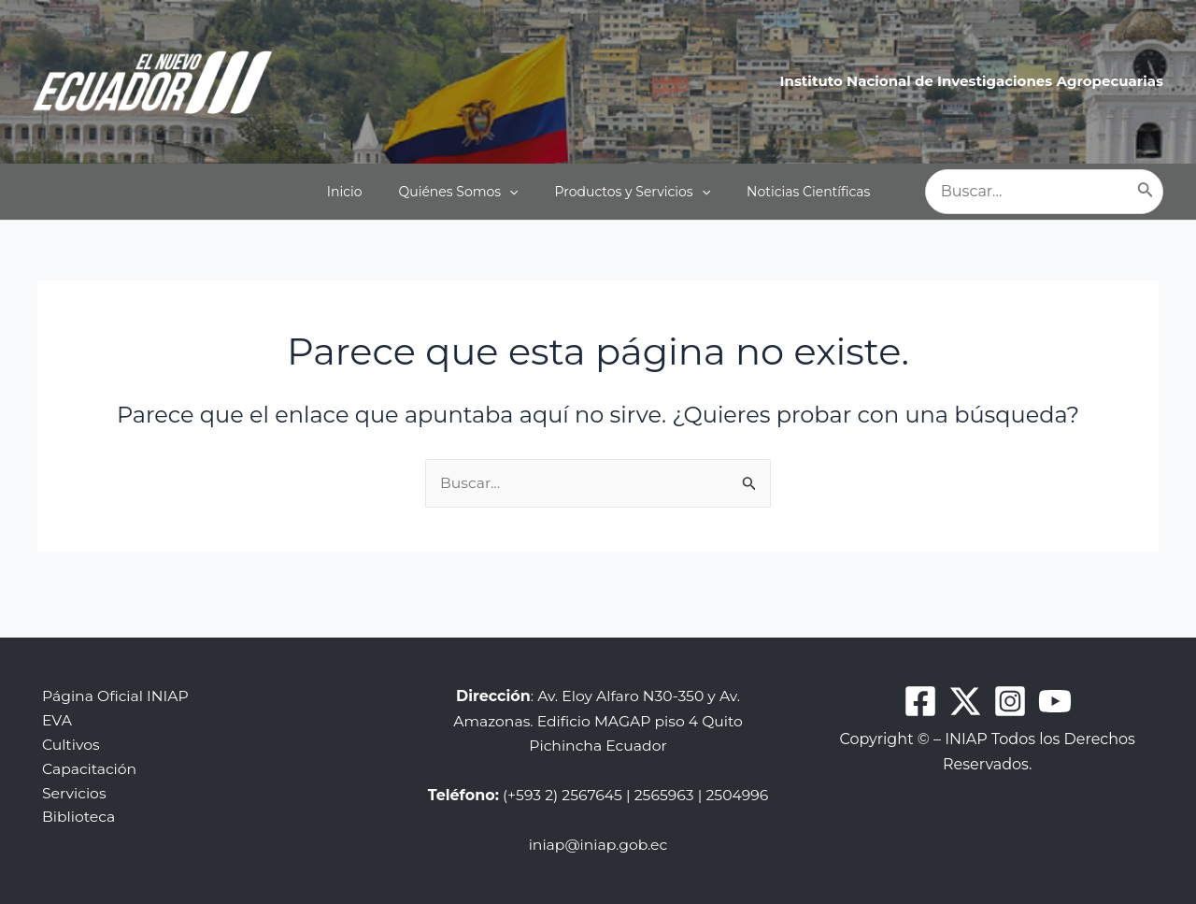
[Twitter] (965, 677)
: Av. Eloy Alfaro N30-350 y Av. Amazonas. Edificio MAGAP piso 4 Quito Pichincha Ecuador (598, 696)
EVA (52, 696)
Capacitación (86, 745)
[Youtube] (1055, 677)
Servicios (70, 770)
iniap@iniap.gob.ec (598, 845)
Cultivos (66, 721)
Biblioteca (74, 795)
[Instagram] (1010, 677)
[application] (520, 192)
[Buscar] (1145, 191)
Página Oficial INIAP (112, 672)
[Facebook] (920, 677)
